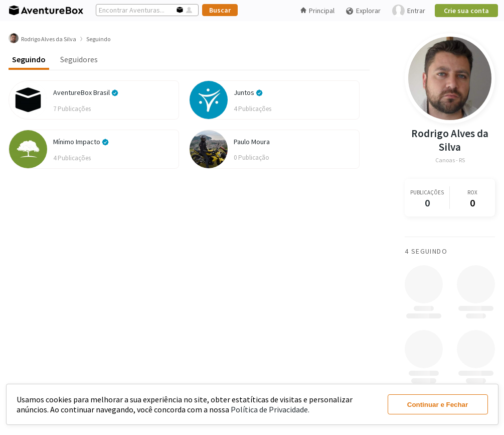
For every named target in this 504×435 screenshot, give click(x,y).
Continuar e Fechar (437, 404)
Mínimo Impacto (81, 141)
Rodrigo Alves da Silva (449, 140)
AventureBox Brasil (85, 92)
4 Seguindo (426, 251)
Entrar (408, 11)
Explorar (363, 11)
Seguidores (79, 59)
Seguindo (29, 59)
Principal (317, 11)
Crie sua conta (466, 10)
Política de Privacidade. (270, 409)
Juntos (248, 92)
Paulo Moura (252, 141)
